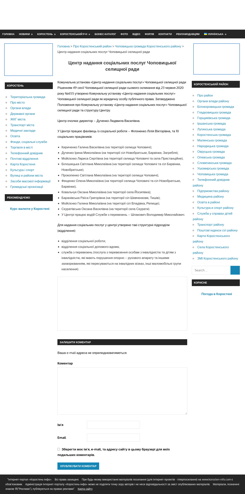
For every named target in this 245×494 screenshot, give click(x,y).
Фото (124, 34)
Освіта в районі (208, 202)
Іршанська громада (211, 123)
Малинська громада (212, 140)
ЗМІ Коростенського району (217, 258)
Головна (8, 34)
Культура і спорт (22, 170)
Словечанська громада (214, 163)
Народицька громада (213, 146)
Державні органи (22, 114)
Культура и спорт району (215, 208)
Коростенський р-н (73, 34)
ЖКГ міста (17, 119)
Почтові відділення (24, 159)
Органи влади (20, 108)
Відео (136, 34)
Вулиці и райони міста (26, 175)
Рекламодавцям (188, 34)
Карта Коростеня (22, 164)
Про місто (17, 102)
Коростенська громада (214, 135)
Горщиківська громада (213, 118)
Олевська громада (211, 157)
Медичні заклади (22, 130)
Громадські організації (26, 187)
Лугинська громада (211, 129)
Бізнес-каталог (105, 34)
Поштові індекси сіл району (217, 230)
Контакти (165, 34)
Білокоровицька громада (215, 107)
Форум (149, 34)
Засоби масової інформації (30, 181)
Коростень (45, 34)
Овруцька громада (211, 151)
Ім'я (60, 425)
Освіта (15, 136)
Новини (24, 34)
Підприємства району (213, 191)
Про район (205, 95)
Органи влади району (213, 101)
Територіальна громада (27, 97)
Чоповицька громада (212, 174)
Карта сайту (85, 488)
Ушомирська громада (213, 168)
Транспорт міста (22, 125)
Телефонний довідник (26, 153)
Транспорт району (210, 224)
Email (61, 438)
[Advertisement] (170, 14)
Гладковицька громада (214, 112)
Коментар (65, 363)
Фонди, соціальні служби (28, 142)
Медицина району (210, 196)
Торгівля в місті (21, 147)
